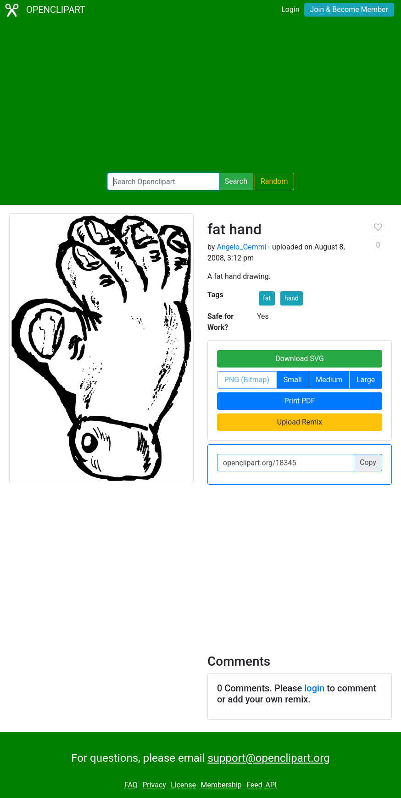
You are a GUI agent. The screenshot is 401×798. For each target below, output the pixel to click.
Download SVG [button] (299, 358)
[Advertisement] (200, 96)
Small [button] (293, 379)
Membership (220, 785)
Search (236, 181)
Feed (254, 785)
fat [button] (267, 298)
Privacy (154, 785)
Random (274, 181)
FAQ (131, 785)
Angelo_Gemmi (241, 247)
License (183, 785)
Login (290, 9)
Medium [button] (329, 379)
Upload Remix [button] (299, 422)
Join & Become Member (349, 9)
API (271, 785)
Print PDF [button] (299, 400)
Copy (368, 462)
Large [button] (365, 379)
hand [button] (291, 298)
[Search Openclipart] (163, 181)
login (314, 688)
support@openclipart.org (268, 758)
